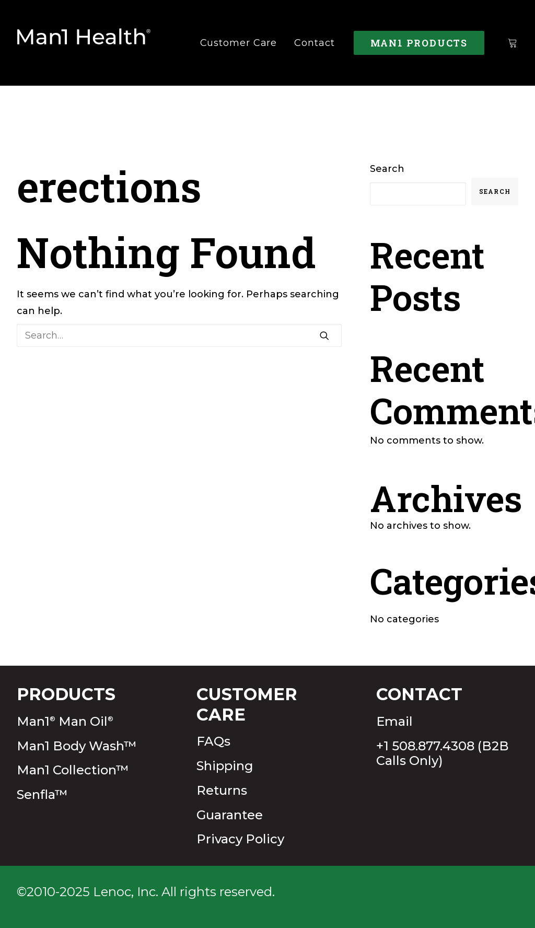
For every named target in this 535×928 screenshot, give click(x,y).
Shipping (224, 765)
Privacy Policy (240, 838)
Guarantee (229, 814)
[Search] (179, 335)
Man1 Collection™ (73, 770)
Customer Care (238, 43)
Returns (221, 790)
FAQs (213, 741)
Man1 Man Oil (65, 721)
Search (387, 169)
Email (394, 721)
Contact (314, 43)
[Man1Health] (84, 43)
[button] (324, 335)
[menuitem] (239, 43)
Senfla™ (42, 794)
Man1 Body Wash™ (77, 745)
